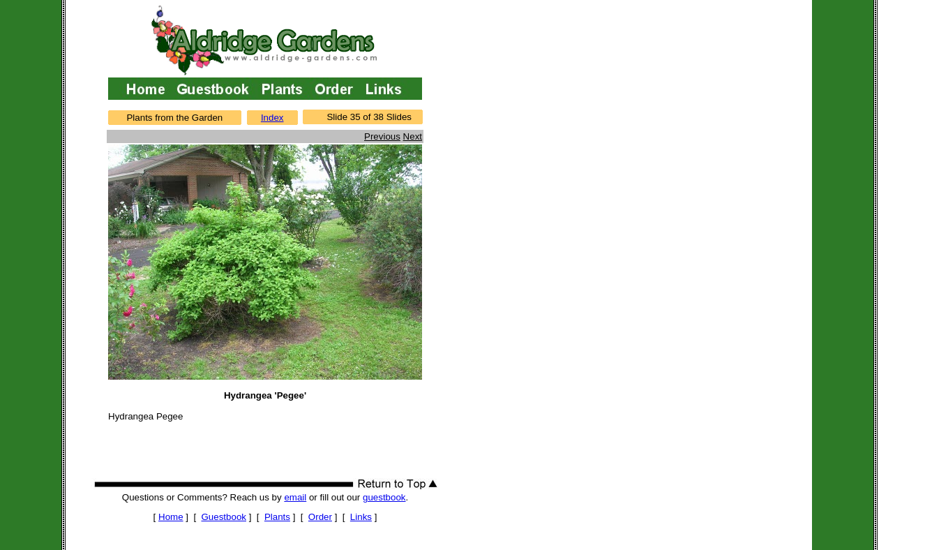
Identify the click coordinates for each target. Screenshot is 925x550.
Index (272, 117)
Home (170, 517)
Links (361, 517)
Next (412, 136)
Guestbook (224, 517)
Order (320, 517)
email (295, 497)
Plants (277, 517)
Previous (382, 136)
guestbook (384, 497)
